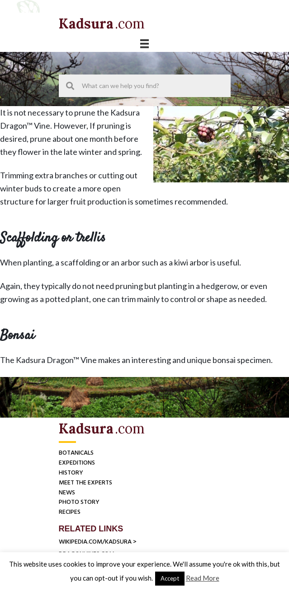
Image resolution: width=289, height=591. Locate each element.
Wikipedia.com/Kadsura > (98, 542)
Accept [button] (170, 578)
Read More (202, 578)
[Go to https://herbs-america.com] (87, 23)
